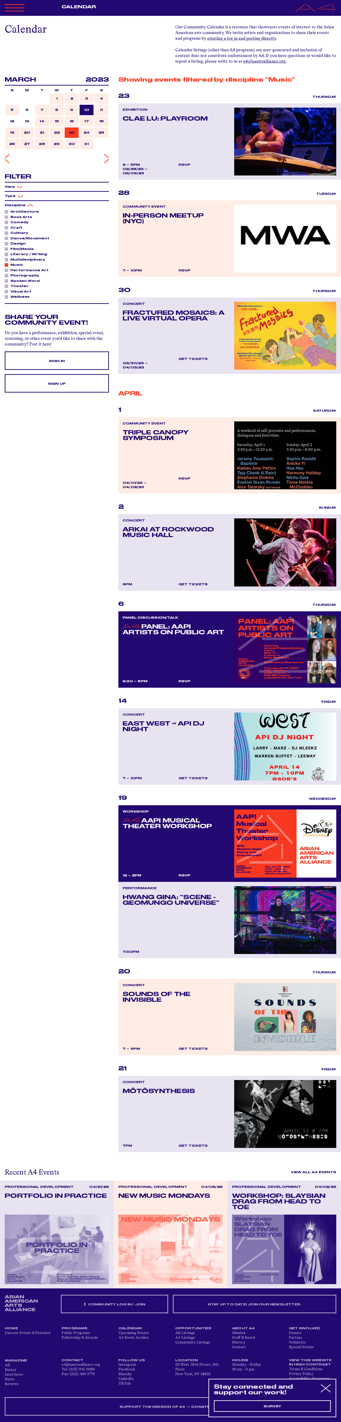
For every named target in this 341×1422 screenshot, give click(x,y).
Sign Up (57, 383)
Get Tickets (193, 359)
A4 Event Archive (133, 1338)
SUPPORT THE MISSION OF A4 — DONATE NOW (171, 1406)
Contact (239, 1347)
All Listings (185, 1333)
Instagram (127, 1365)
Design (17, 243)
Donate (295, 1333)
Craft (15, 227)
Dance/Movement (28, 238)
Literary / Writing (27, 254)
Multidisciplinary (26, 259)
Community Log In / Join (114, 1304)
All (7, 1365)
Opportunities (193, 1328)
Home (11, 1328)
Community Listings (192, 1342)
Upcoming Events (133, 1333)
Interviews (14, 1375)
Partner (295, 1338)
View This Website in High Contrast (310, 1362)
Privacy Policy (301, 1374)
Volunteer (297, 1342)
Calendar (79, 7)
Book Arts (20, 217)
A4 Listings (185, 1338)
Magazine (16, 1360)
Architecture (23, 211)
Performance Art (28, 270)
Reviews (12, 1384)
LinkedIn (126, 1379)
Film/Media (21, 249)
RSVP (185, 164)
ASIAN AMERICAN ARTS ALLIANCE (21, 1303)
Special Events (301, 1347)
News (9, 1379)
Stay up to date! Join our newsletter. (254, 1304)
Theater (18, 286)
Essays (10, 1370)
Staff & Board (243, 1338)
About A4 (243, 1328)
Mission (238, 1333)
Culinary (18, 233)
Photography (23, 275)
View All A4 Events (313, 1172)
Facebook (126, 1369)
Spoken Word (24, 281)
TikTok (124, 1384)
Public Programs (76, 1333)
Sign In (57, 361)
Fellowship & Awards (80, 1338)
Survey (272, 1406)
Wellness (19, 296)
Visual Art (19, 291)
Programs (75, 1328)
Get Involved (304, 1328)
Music (15, 265)
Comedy (18, 222)
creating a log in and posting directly (241, 38)
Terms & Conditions (306, 1369)
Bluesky (125, 1374)
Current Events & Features (27, 1333)
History (238, 1342)
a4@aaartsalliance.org (264, 61)
